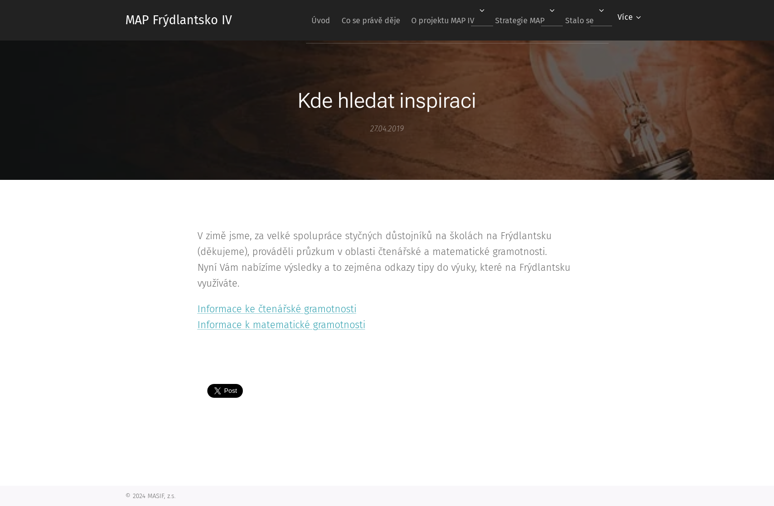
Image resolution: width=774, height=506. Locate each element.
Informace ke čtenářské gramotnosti (276, 309)
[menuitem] (298, 20)
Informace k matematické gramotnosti (281, 325)
